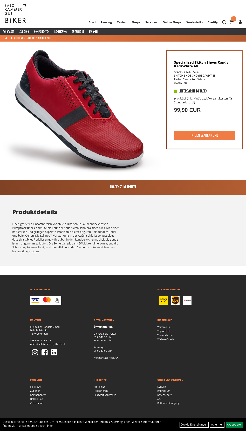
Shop (136, 22)
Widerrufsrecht (166, 339)
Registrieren (101, 390)
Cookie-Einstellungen (194, 424)
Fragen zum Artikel (123, 187)
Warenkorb (163, 327)
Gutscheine (78, 31)
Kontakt (161, 386)
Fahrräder (8, 31)
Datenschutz (164, 394)
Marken (93, 31)
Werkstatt (194, 22)
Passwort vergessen (105, 394)
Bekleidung (60, 31)
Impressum (163, 390)
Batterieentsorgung (168, 403)
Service (151, 22)
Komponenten (41, 31)
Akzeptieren (234, 424)
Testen (122, 22)
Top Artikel (163, 331)
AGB (159, 399)
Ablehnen (217, 424)
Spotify (213, 22)
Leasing (106, 22)
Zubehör (24, 31)
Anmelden (100, 386)
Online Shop (172, 22)
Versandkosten (165, 335)
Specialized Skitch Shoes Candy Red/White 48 (201, 64)
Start (92, 22)
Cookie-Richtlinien (41, 426)
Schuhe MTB (44, 38)
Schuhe (31, 38)
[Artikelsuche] (224, 22)
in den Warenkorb (204, 135)
